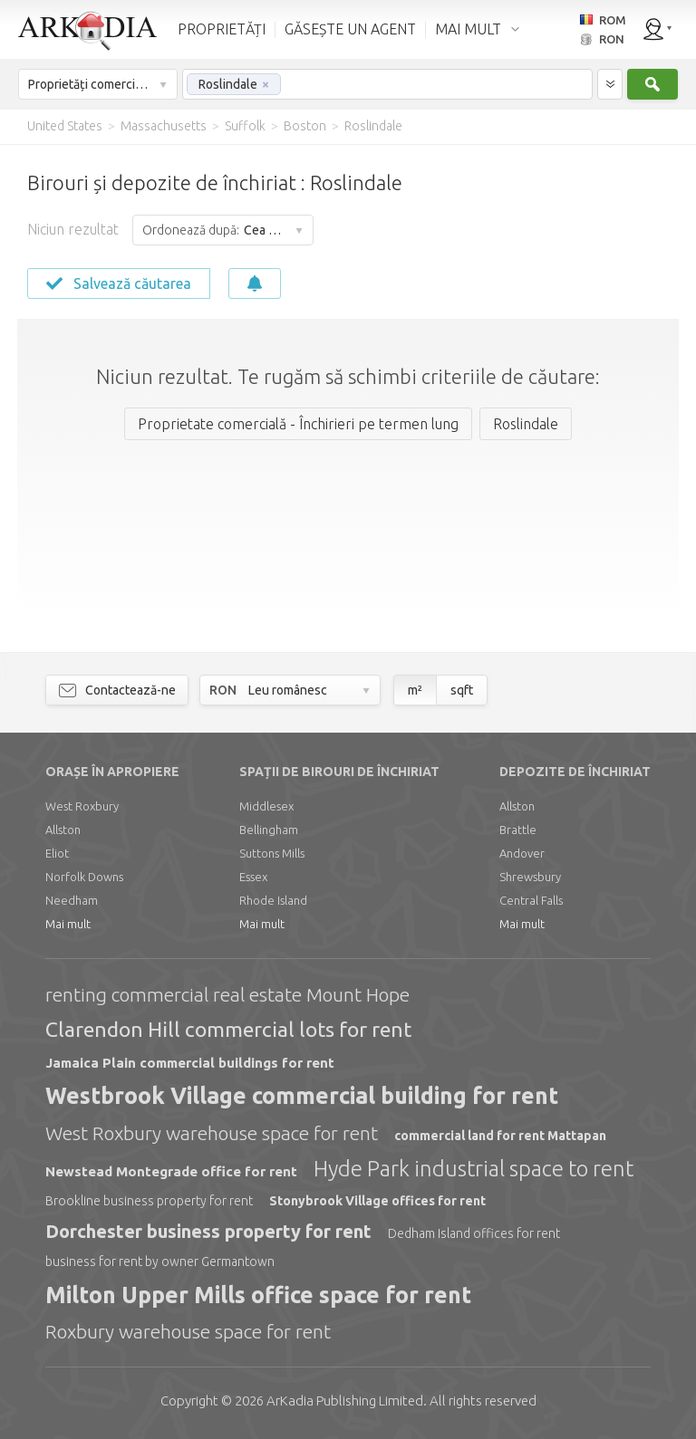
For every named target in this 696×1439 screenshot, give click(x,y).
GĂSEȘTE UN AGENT (350, 29)
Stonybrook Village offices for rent (377, 1201)
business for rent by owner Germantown (160, 1261)
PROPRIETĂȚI (222, 29)
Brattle (517, 829)
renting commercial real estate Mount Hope (227, 994)
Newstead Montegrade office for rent (171, 1171)
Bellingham (268, 829)
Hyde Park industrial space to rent (473, 1168)
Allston (63, 829)
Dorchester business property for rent (208, 1231)
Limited (344, 1400)
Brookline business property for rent (149, 1201)
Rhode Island (273, 900)
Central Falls (531, 900)
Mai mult (68, 923)
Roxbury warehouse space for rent (188, 1331)
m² (415, 690)
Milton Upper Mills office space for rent (258, 1295)
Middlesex (266, 806)
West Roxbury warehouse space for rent (211, 1133)
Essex (253, 876)
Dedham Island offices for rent (474, 1233)
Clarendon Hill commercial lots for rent (228, 1029)
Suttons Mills (271, 853)
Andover (522, 853)
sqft (461, 690)
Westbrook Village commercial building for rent (301, 1095)
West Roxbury (82, 806)
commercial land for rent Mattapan (500, 1135)
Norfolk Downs (84, 876)
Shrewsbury (530, 876)
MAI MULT (468, 29)
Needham (71, 900)
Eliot (57, 853)
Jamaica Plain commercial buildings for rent (189, 1062)
